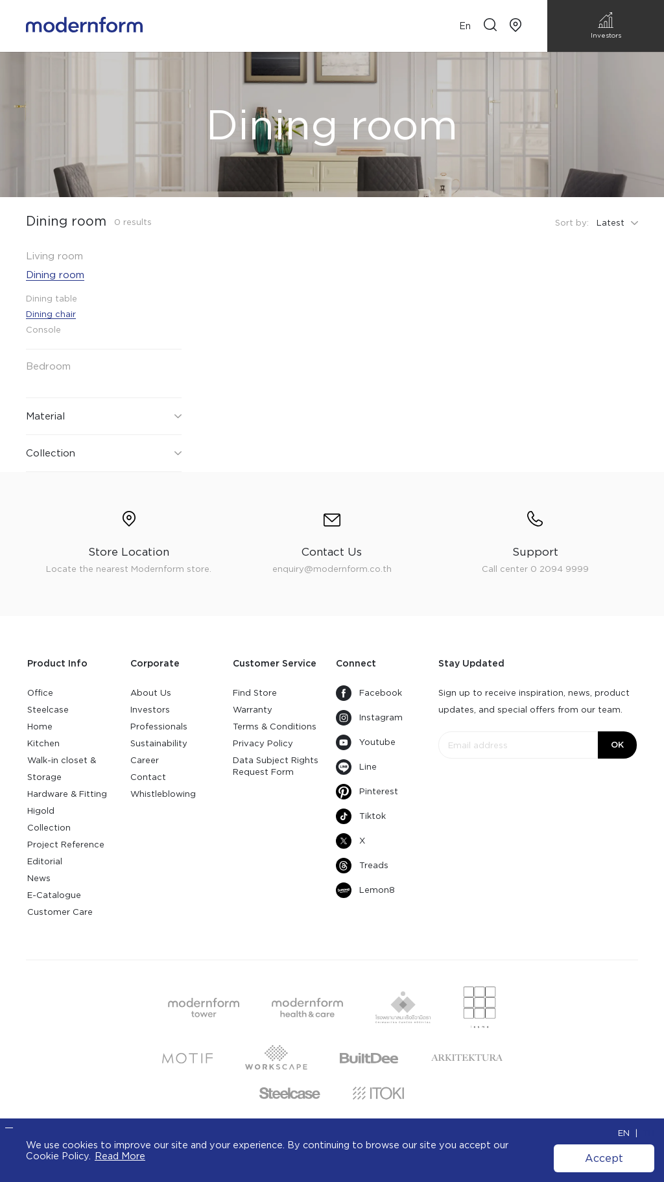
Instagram (369, 718)
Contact (148, 777)
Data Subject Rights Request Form (275, 766)
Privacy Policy (263, 743)
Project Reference (65, 844)
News (39, 878)
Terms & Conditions (274, 726)
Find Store (255, 693)
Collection (49, 828)
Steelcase (48, 710)
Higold (40, 811)
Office (40, 693)
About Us (150, 693)
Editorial (44, 861)
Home (40, 726)
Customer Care (60, 912)
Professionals (158, 726)
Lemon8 (365, 890)
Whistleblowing (163, 794)
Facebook (369, 693)
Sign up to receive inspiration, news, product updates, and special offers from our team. (534, 701)
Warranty (252, 710)
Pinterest (367, 791)
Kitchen (43, 743)
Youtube (366, 742)
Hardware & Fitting (67, 794)
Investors (150, 710)
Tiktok (361, 816)
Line (356, 767)
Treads (362, 865)
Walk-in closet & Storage (61, 768)
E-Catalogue (54, 895)
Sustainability (158, 743)
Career (144, 760)
